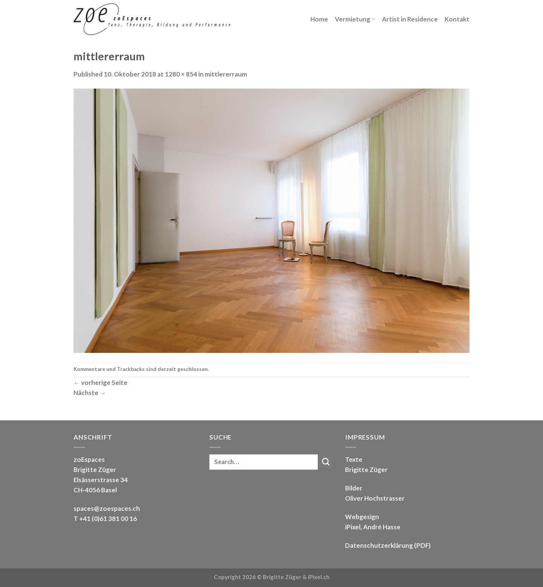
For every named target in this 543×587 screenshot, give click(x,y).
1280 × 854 (181, 74)
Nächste (90, 393)
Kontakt (457, 19)
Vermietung (355, 19)
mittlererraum (226, 74)
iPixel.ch (319, 576)
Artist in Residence (410, 19)
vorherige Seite (100, 382)
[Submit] (326, 462)
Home (319, 19)
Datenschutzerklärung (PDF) (388, 545)
